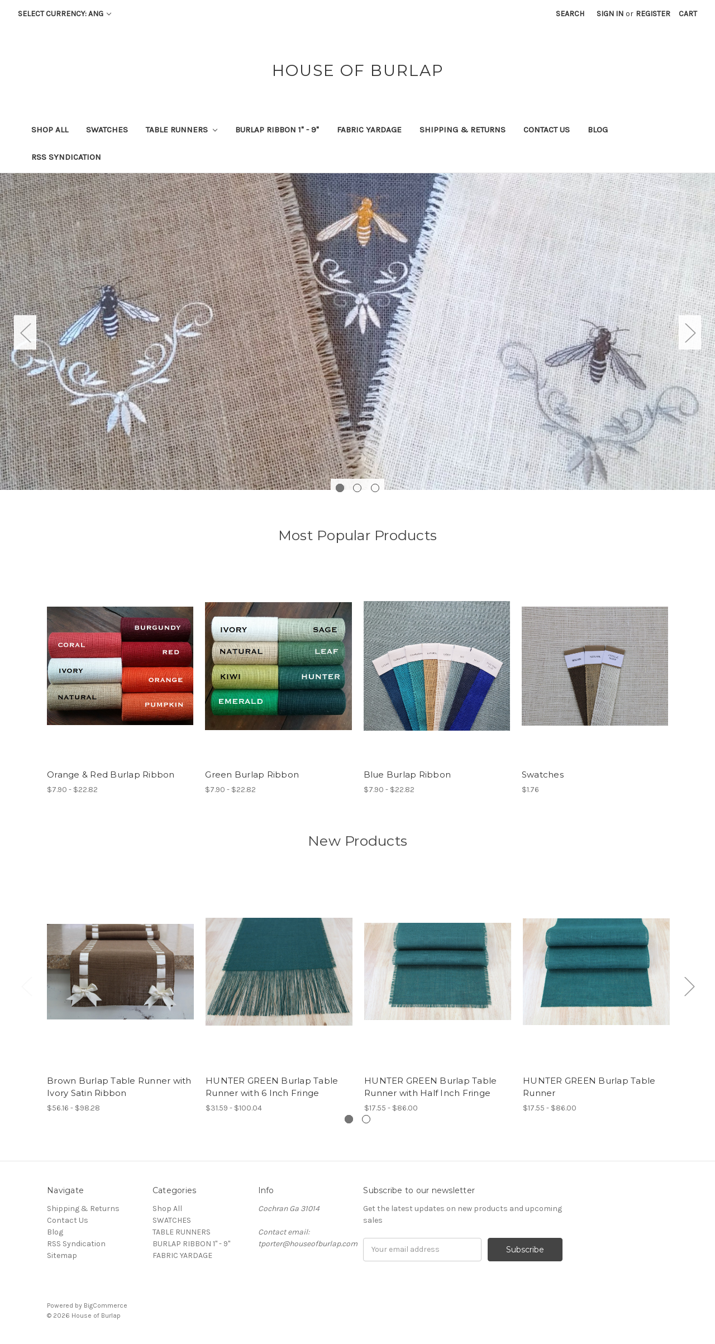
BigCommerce (105, 1305)
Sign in (610, 13)
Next (690, 332)
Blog (598, 130)
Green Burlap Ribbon (252, 774)
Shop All (49, 130)
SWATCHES (107, 130)
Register (653, 13)
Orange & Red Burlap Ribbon (111, 774)
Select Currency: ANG (64, 13)
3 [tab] (375, 488)
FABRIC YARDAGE (369, 130)
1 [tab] (340, 488)
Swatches (543, 774)
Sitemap (62, 1255)
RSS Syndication (66, 157)
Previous (25, 332)
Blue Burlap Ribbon (407, 774)
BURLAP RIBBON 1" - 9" (277, 130)
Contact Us (546, 130)
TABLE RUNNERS (181, 130)
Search (570, 13)
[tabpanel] (357, 331)
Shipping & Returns (463, 130)
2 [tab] (357, 488)
